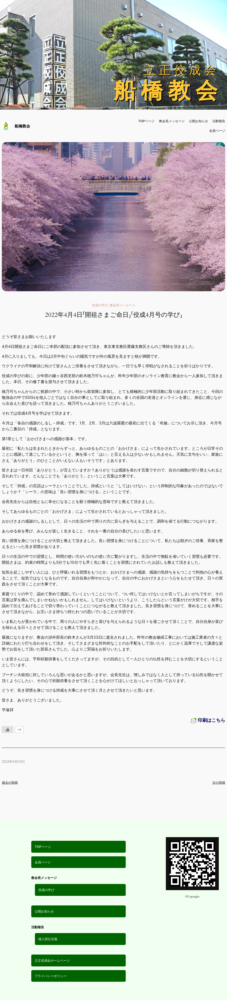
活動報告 (218, 121)
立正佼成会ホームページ (52, 960)
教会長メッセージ (172, 121)
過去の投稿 (10, 782)
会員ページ (43, 862)
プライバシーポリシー (51, 976)
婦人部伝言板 (47, 939)
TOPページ (43, 847)
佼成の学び (100, 305)
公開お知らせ (44, 911)
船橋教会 (22, 126)
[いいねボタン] (7, 729)
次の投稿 (218, 782)
